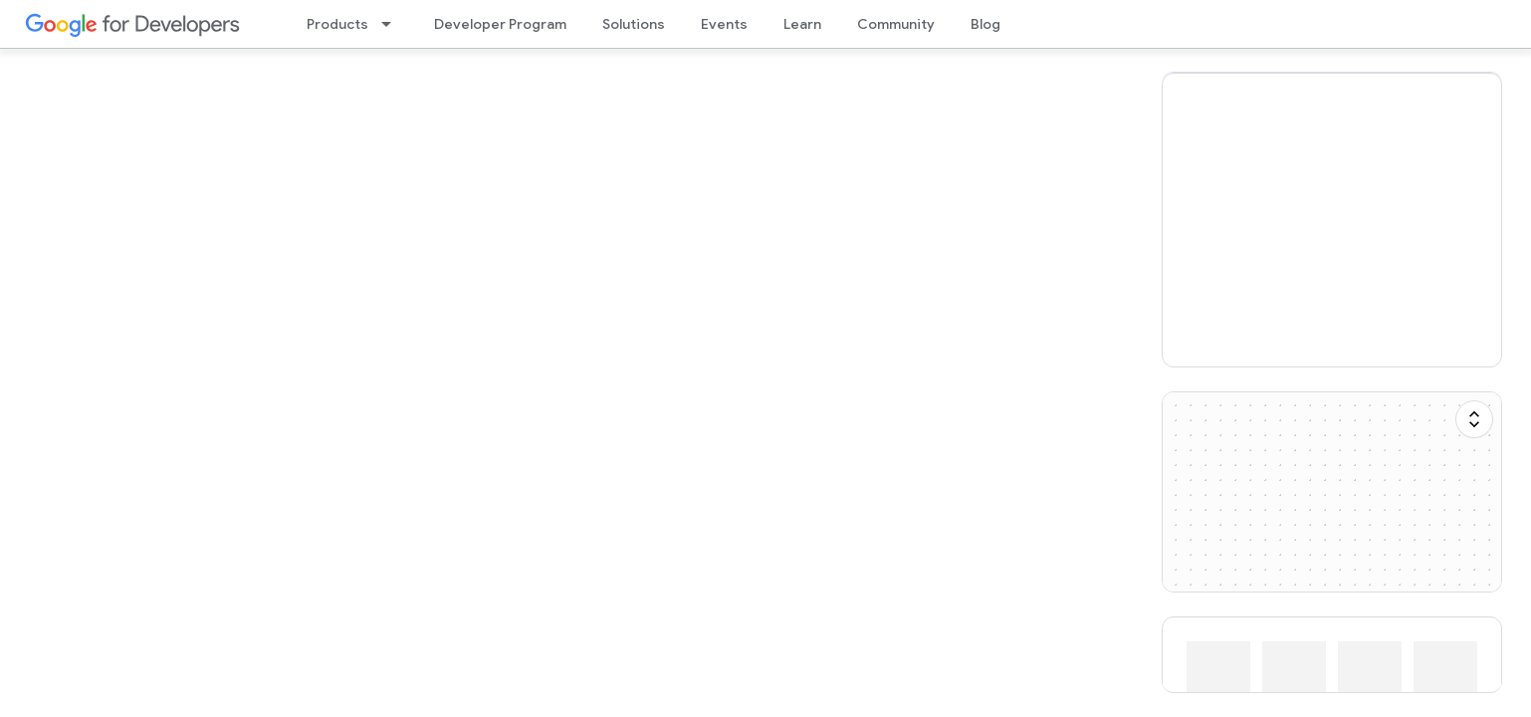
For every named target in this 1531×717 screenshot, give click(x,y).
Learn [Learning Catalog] (802, 24)
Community (896, 24)
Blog (985, 24)
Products (337, 24)
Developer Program (500, 24)
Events (724, 24)
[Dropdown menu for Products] (392, 24)
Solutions (633, 24)
